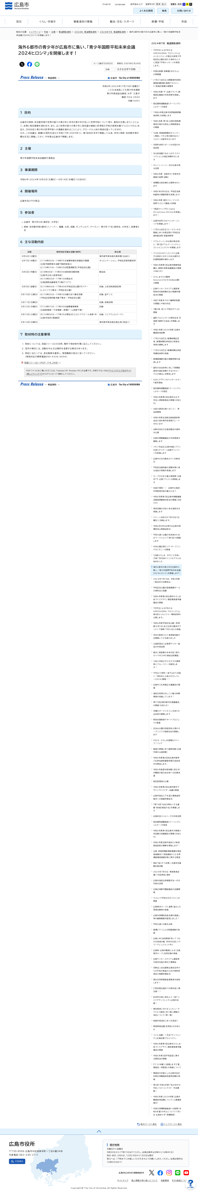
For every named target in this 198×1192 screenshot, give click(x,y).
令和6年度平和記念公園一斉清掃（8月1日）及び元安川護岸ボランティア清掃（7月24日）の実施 (167, 626)
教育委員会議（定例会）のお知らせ (166, 1027)
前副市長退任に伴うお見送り (165, 1021)
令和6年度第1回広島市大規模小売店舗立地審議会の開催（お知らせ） (167, 834)
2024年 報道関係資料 (86, 32)
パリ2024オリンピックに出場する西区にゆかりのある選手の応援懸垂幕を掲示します (166, 256)
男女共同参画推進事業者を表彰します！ (166, 981)
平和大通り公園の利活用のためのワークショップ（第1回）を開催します (167, 538)
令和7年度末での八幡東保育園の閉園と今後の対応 (166, 301)
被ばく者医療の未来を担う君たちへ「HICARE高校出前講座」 (166, 653)
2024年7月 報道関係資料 (113, 32)
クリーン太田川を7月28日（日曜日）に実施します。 (166, 518)
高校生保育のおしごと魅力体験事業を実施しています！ (166, 694)
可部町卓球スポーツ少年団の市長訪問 (166, 146)
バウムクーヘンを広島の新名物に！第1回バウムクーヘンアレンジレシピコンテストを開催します (167, 244)
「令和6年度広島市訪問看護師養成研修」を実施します (167, 113)
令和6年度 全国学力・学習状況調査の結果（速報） (166, 175)
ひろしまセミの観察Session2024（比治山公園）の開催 (166, 280)
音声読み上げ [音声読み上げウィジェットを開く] (136, 4)
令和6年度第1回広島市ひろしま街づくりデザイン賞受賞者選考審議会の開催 (167, 1047)
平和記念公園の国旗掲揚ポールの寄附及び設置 (166, 589)
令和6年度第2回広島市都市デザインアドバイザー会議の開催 (166, 788)
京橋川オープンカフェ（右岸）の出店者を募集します (166, 712)
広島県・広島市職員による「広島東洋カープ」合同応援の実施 (166, 951)
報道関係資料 (65, 32)
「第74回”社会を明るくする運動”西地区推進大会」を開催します (166, 807)
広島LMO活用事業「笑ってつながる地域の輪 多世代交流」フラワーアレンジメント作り (166, 942)
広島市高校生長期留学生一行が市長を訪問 (166, 882)
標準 (158, 4)
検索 (164, 11)
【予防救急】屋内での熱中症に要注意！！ (166, 989)
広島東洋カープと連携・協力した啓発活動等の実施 (167, 908)
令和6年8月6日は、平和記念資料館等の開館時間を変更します (166, 192)
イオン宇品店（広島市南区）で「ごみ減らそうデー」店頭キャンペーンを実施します (167, 450)
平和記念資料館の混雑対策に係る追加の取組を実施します (166, 468)
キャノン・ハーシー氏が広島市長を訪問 (166, 166)
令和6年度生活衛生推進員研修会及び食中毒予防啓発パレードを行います (166, 421)
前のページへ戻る (149, 1124)
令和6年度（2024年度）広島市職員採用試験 (166, 331)
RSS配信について (180, 1180)
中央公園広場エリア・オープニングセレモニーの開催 (166, 548)
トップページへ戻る (173, 1124)
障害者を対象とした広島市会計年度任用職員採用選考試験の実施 (166, 1076)
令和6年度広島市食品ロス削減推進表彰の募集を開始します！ (166, 843)
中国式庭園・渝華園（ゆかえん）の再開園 (166, 72)
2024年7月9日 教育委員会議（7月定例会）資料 (166, 873)
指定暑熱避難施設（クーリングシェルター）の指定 (167, 105)
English (107, 4)
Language (120, 4)
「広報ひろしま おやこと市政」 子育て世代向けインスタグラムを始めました (167, 558)
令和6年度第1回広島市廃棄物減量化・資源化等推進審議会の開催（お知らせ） (167, 268)
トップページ (35, 32)
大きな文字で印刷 (126, 69)
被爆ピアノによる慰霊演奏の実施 (166, 931)
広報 (53, 32)
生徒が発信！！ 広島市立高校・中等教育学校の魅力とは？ (167, 489)
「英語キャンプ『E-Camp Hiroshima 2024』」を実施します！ (167, 212)
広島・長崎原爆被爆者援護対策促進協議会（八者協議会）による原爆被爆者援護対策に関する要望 (167, 854)
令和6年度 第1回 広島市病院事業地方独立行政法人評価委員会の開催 (167, 124)
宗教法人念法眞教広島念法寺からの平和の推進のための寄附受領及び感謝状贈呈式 (166, 971)
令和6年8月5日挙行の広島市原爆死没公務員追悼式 (167, 527)
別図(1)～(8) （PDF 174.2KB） (42, 363)
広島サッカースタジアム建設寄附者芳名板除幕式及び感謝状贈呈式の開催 (166, 292)
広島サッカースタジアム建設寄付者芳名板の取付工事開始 (166, 960)
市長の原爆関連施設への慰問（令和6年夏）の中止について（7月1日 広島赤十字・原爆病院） (167, 1112)
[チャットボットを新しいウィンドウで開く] (190, 1189)
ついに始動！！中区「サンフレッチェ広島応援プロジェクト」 (167, 1036)
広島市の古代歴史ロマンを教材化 (166, 460)
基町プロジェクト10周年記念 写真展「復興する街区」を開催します (167, 321)
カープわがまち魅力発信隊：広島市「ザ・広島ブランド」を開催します (167, 479)
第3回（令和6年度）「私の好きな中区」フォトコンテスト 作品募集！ (167, 1088)
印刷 (107, 69)
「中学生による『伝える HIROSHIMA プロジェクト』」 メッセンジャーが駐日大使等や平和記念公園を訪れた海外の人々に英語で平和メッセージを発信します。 (167, 57)
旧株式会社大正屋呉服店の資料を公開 (166, 430)
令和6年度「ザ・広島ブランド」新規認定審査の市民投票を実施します (166, 95)
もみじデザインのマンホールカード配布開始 (167, 381)
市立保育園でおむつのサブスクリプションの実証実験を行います (166, 156)
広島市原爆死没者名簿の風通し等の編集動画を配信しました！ (166, 916)
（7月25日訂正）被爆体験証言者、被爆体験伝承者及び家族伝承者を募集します (166, 342)
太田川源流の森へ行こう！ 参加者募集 (166, 410)
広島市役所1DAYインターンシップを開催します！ (166, 222)
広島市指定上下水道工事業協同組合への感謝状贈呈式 (166, 797)
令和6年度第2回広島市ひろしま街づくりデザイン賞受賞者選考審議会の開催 (167, 599)
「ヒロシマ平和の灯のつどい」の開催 (166, 899)
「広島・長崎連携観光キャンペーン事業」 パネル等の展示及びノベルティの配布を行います (166, 136)
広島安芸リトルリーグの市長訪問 (167, 816)
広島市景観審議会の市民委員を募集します (166, 439)
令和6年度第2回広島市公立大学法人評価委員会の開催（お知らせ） (167, 400)
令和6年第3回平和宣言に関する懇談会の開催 (166, 1057)
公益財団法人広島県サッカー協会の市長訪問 (166, 645)
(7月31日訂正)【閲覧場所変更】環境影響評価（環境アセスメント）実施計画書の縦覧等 (167, 83)
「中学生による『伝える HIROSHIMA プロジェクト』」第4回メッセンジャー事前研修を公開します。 (167, 612)
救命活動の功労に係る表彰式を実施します (166, 510)
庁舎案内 (19, 1161)
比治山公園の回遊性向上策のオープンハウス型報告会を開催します (166, 731)
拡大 (164, 4)
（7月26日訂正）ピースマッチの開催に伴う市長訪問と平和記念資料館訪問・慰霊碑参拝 (167, 233)
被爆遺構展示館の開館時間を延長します (166, 360)
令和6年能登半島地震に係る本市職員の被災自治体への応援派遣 (166, 773)
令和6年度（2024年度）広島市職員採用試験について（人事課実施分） (167, 1100)
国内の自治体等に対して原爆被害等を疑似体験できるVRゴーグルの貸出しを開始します (166, 371)
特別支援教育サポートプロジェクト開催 (166, 721)
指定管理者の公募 (161, 781)
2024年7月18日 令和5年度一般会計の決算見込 (166, 580)
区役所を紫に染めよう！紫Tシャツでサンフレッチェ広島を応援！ (166, 1000)
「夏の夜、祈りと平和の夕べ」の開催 (166, 310)
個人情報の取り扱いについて (144, 1180)
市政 (46, 32)
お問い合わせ (184, 11)
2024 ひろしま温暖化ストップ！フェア (166, 741)
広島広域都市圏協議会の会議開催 (166, 890)
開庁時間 (115, 1145)
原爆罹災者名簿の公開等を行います (166, 184)
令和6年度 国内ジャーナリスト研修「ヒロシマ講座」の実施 (166, 201)
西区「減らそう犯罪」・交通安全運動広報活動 (167, 864)
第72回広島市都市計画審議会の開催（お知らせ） (166, 703)
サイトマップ (122, 1180)
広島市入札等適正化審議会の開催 (166, 686)
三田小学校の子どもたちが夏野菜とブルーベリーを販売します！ (166, 664)
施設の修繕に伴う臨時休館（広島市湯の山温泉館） (167, 750)
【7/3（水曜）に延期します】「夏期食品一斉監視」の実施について (167, 1065)
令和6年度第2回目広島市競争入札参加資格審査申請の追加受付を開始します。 (166, 761)
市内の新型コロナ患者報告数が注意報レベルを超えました (166, 636)
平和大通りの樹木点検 (162, 924)
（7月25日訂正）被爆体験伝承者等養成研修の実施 (167, 351)
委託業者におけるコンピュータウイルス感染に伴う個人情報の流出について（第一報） (166, 1012)
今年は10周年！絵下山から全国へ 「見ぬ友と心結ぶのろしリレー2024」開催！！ (167, 676)
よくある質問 (146, 11)
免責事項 (165, 1180)
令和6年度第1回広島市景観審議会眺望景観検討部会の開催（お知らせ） (167, 500)
